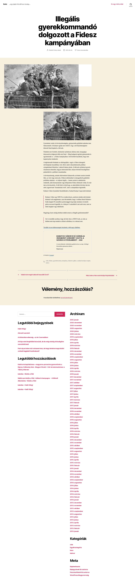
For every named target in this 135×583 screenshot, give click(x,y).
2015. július (75, 454)
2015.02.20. (69, 50)
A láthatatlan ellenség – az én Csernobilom (35, 337)
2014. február (75, 497)
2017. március (75, 399)
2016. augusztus (77, 419)
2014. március (76, 494)
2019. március (76, 345)
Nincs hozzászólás (83, 50)
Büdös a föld (31, 374)
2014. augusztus (77, 482)
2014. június (75, 488)
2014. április (75, 491)
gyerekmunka (57, 261)
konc (5, 4)
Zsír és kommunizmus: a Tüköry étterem (34, 369)
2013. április (75, 522)
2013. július (75, 517)
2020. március (76, 334)
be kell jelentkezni (66, 297)
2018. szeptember (77, 357)
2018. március (76, 371)
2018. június (75, 365)
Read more (60, 249)
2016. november (76, 411)
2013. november (76, 505)
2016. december (76, 408)
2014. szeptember (77, 479)
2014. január (75, 499)
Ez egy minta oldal (117, 4)
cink (47, 261)
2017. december (76, 377)
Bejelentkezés (76, 566)
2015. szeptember (77, 448)
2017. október (75, 382)
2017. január (75, 405)
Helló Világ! (22, 328)
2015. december (76, 439)
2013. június (75, 519)
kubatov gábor (73, 261)
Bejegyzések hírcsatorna (80, 569)
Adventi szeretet (25, 333)
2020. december (77, 322)
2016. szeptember (77, 417)
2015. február (75, 465)
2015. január (75, 468)
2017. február (75, 402)
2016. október (75, 414)
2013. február (75, 528)
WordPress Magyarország (81, 575)
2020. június (75, 331)
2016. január (75, 437)
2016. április (75, 428)
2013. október (75, 508)
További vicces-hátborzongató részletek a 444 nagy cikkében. (61, 227)
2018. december (77, 351)
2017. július (74, 391)
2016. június (75, 425)
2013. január (75, 531)
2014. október (76, 477)
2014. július (75, 485)
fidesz (51, 261)
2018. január (75, 374)
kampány (65, 261)
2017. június (75, 394)
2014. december (77, 471)
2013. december (76, 502)
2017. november (76, 379)
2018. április (75, 368)
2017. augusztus (76, 388)
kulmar (73, 553)
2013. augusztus (77, 514)
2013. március (76, 525)
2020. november (76, 325)
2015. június (75, 457)
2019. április (75, 342)
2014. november (76, 474)
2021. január (75, 319)
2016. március (76, 431)
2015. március (76, 462)
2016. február (75, 434)
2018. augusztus (77, 359)
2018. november (76, 354)
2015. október (75, 445)
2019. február (75, 348)
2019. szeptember (77, 337)
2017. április (75, 397)
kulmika (21, 374)
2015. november (76, 442)
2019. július (75, 339)
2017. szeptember (77, 385)
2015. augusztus (77, 451)
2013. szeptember (77, 511)
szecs (52, 263)
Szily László (57, 50)
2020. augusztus (77, 328)
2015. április (75, 459)
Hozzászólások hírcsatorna (81, 572)
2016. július (75, 422)
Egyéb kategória (77, 547)
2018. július (75, 362)
